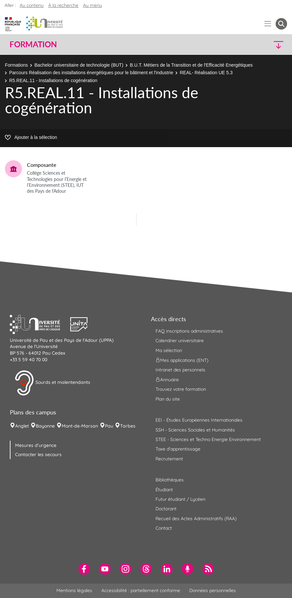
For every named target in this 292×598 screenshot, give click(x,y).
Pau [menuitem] (109, 426)
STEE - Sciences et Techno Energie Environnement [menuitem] (208, 439)
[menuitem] (84, 569)
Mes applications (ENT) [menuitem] (182, 360)
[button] (253, 44)
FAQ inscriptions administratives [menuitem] (189, 331)
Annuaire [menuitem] (167, 380)
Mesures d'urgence (35, 445)
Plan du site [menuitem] (168, 399)
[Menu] (268, 23)
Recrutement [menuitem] (169, 459)
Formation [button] (33, 44)
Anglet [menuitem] (22, 426)
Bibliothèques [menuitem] (170, 480)
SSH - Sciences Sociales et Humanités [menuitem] (195, 430)
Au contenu (32, 5)
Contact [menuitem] (164, 528)
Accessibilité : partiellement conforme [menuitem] (140, 590)
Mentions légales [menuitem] (74, 590)
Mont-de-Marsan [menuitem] (80, 426)
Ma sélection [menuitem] (169, 350)
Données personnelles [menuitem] (212, 590)
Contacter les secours (38, 454)
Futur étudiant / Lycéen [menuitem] (180, 499)
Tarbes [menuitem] (128, 426)
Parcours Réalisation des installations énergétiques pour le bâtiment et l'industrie (91, 72)
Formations (16, 65)
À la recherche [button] (63, 5)
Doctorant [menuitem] (166, 509)
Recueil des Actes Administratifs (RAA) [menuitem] (196, 518)
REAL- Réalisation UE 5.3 (206, 72)
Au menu (92, 5)
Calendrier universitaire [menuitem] (180, 340)
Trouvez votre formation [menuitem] (181, 389)
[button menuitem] (281, 24)
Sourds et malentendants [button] (52, 383)
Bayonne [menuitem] (45, 426)
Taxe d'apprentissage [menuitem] (178, 449)
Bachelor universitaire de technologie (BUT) (78, 65)
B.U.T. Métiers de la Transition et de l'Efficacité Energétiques (191, 65)
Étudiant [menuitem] (164, 490)
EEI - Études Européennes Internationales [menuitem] (199, 420)
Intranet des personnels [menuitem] (180, 370)
